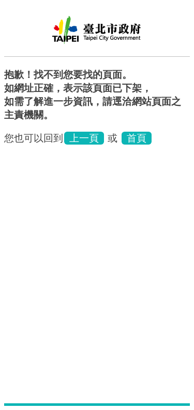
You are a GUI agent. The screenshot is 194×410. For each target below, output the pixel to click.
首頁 (136, 138)
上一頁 (84, 138)
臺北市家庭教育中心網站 (97, 33)
